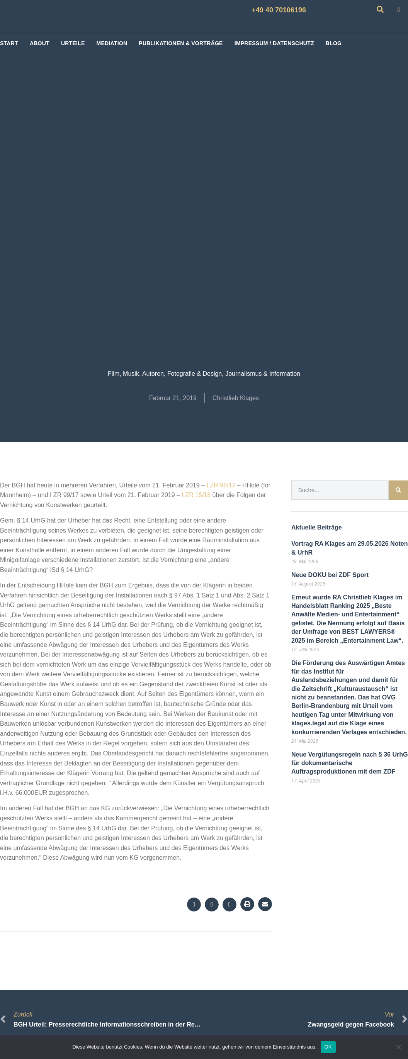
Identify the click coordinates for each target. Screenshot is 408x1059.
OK (328, 1047)
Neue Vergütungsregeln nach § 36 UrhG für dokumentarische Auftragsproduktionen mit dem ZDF (349, 763)
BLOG (334, 43)
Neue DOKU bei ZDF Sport (330, 575)
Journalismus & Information (262, 373)
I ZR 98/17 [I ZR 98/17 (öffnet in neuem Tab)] (220, 485)
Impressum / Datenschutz (274, 43)
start (9, 43)
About (39, 43)
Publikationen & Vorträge (181, 43)
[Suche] (398, 490)
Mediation (112, 43)
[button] (194, 904)
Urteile (73, 43)
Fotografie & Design (194, 373)
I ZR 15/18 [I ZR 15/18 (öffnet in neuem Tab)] (195, 495)
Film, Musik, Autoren (136, 373)
